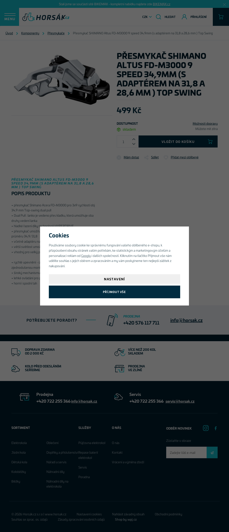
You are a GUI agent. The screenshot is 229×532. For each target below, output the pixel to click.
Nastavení (114, 279)
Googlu (86, 255)
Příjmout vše (114, 292)
